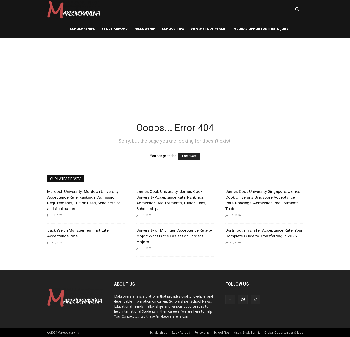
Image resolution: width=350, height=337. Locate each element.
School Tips (173, 28)
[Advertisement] (175, 74)
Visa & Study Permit (209, 28)
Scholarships (82, 28)
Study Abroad (115, 28)
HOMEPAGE (189, 156)
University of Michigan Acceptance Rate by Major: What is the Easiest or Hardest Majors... (174, 236)
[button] (297, 10)
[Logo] (73, 9)
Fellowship (144, 28)
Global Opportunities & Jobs (261, 28)
